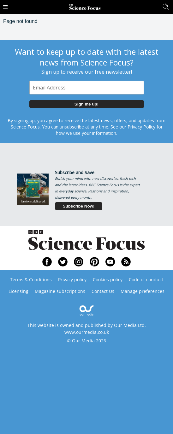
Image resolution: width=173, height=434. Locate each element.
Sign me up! (86, 104)
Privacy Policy (141, 127)
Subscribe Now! (79, 206)
